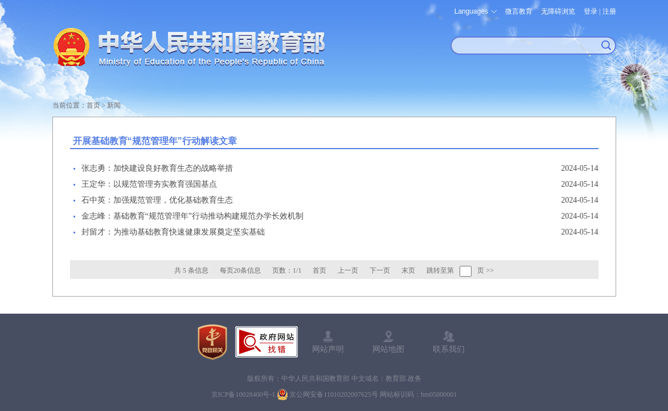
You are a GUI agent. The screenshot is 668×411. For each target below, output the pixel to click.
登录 (590, 11)
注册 (609, 11)
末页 (408, 270)
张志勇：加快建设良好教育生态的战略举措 (157, 168)
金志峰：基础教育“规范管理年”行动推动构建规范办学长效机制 (192, 216)
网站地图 (388, 349)
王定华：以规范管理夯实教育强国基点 (149, 184)
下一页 (380, 270)
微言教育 (518, 11)
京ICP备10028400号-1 (243, 394)
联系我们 (449, 349)
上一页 (348, 270)
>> (490, 270)
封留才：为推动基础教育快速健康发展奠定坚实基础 (173, 232)
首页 (93, 105)
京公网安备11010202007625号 (333, 394)
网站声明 (328, 349)
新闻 (114, 105)
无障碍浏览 (558, 11)
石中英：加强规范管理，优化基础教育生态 (157, 200)
